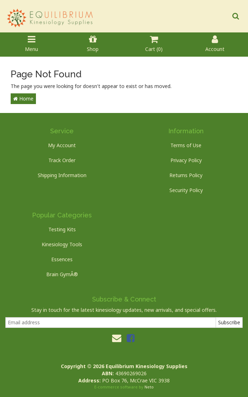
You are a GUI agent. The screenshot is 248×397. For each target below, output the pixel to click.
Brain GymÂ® (62, 274)
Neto (149, 387)
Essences (62, 259)
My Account (62, 145)
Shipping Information (62, 175)
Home (23, 98)
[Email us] (116, 337)
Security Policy (186, 190)
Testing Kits (62, 229)
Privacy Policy (186, 160)
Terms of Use (185, 145)
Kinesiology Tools (62, 244)
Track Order (61, 160)
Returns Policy (185, 175)
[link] (130, 337)
